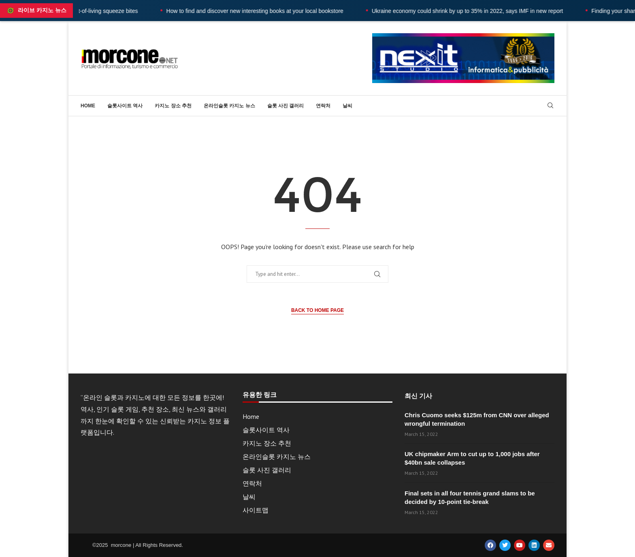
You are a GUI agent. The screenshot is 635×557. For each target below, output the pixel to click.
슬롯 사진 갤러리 (285, 106)
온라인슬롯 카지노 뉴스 (229, 106)
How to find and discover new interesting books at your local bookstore (271, 11)
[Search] (550, 106)
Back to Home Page (317, 310)
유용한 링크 (260, 395)
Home (88, 106)
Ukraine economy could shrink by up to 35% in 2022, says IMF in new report (484, 11)
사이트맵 (255, 510)
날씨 (347, 106)
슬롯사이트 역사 (125, 106)
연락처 (323, 106)
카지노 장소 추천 (173, 106)
